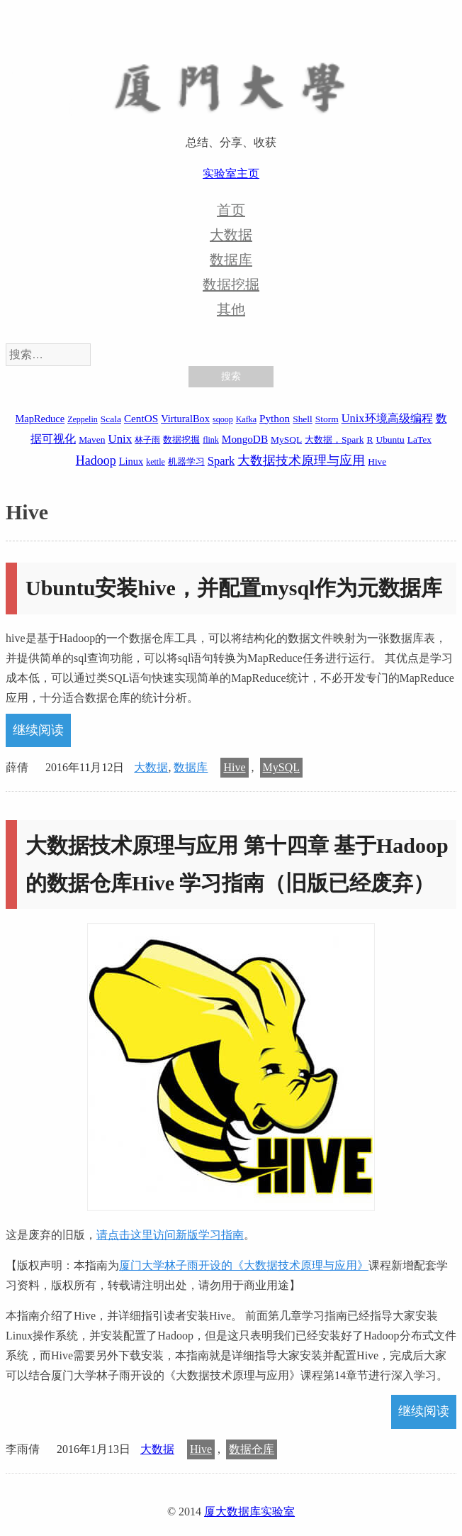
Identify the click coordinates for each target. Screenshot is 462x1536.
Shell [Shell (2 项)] (302, 419)
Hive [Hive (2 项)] (377, 461)
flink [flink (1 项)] (211, 440)
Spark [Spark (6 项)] (221, 461)
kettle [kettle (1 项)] (155, 462)
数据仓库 (251, 1449)
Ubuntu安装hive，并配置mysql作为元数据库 (234, 588)
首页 (231, 210)
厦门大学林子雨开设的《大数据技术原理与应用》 (243, 1265)
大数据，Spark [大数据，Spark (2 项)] (334, 439)
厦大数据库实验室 (249, 1511)
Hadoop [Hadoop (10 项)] (96, 460)
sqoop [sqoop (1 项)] (223, 419)
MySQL (281, 767)
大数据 (231, 235)
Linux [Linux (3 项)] (131, 461)
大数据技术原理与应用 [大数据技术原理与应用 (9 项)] (301, 460)
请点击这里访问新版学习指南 (170, 1235)
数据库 (231, 259)
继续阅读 (38, 730)
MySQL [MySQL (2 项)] (286, 439)
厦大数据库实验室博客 (231, 85)
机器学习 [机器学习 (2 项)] (186, 461)
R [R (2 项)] (369, 439)
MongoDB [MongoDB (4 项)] (245, 439)
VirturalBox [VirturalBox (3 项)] (185, 418)
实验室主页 (231, 173)
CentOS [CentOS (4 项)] (141, 418)
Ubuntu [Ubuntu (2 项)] (390, 439)
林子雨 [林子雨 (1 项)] (147, 440)
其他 (231, 309)
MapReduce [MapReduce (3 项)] (39, 418)
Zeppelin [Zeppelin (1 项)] (82, 419)
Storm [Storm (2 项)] (327, 419)
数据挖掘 (231, 284)
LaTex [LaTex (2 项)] (419, 439)
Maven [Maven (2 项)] (92, 439)
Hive (234, 767)
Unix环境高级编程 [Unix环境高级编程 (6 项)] (387, 418)
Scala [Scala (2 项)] (111, 419)
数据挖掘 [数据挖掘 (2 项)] (181, 439)
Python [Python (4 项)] (274, 418)
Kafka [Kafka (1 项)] (246, 419)
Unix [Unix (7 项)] (120, 439)
